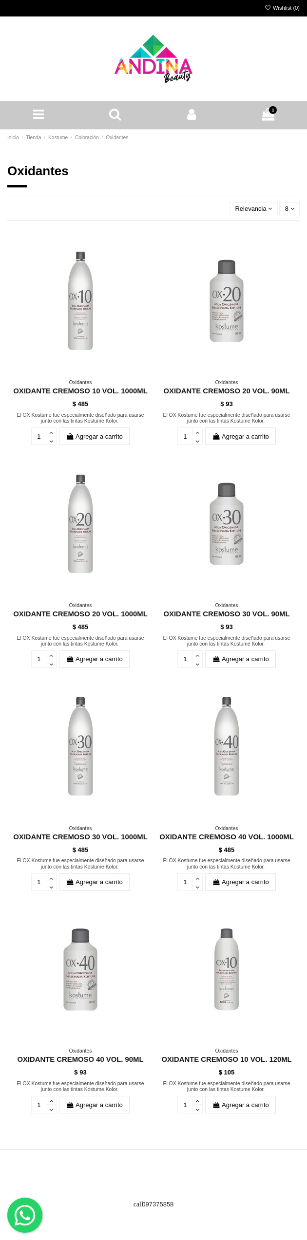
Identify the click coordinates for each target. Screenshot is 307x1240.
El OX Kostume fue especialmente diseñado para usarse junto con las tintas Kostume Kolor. (80, 418)
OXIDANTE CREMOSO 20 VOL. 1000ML (80, 614)
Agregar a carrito (94, 436)
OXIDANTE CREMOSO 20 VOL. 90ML (227, 391)
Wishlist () (282, 8)
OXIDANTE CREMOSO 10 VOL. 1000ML (80, 391)
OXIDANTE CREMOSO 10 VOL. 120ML (226, 1059)
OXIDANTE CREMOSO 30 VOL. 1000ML (80, 837)
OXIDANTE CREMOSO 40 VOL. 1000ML (226, 837)
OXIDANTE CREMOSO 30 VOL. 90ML (227, 614)
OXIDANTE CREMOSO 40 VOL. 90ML (81, 1059)
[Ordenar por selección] (254, 208)
